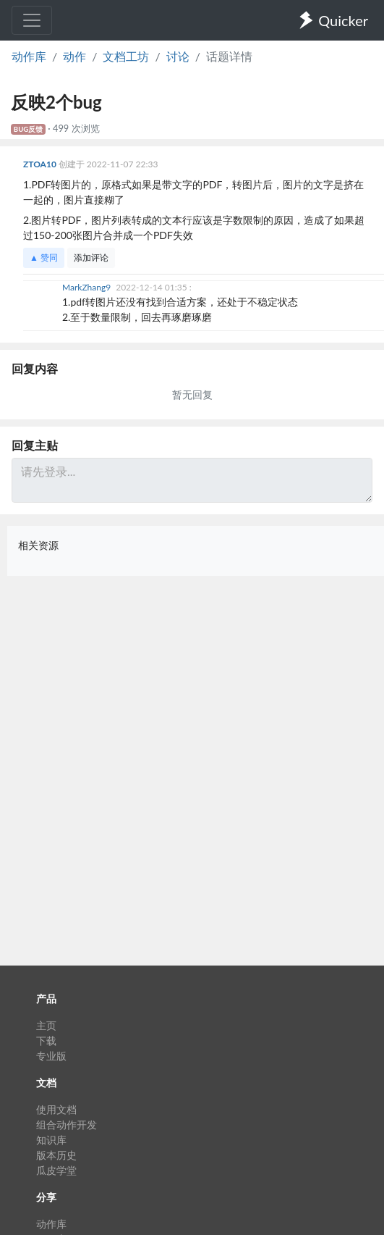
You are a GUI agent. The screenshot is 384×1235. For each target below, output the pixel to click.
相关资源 (38, 545)
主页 (46, 1025)
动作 (74, 56)
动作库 (29, 56)
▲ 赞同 (44, 257)
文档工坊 (126, 56)
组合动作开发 (66, 1124)
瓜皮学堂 (56, 1170)
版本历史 (56, 1155)
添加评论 (91, 257)
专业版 (51, 1056)
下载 (46, 1040)
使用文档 (56, 1109)
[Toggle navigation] (32, 20)
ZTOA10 (41, 164)
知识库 (51, 1140)
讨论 (177, 56)
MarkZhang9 (87, 287)
